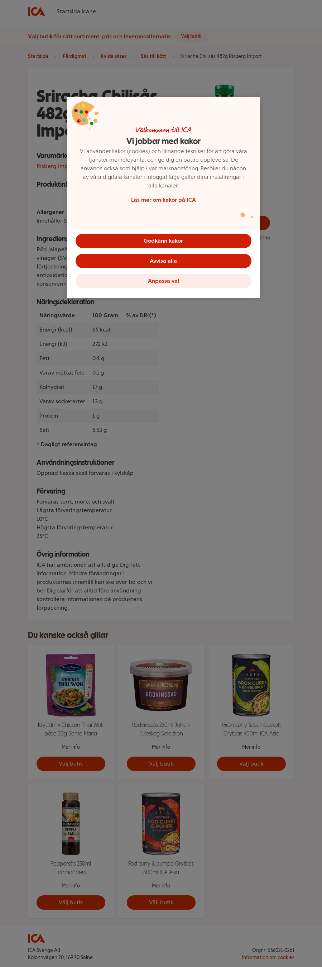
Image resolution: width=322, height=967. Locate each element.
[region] (163, 197)
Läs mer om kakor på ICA (163, 199)
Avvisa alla (163, 260)
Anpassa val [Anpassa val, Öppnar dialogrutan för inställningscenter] (163, 280)
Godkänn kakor (163, 240)
